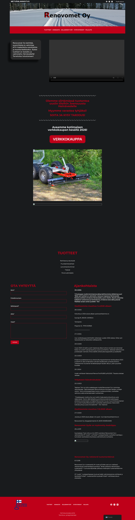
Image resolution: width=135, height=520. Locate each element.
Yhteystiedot (79, 30)
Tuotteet (47, 30)
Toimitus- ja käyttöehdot (67, 515)
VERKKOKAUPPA (67, 139)
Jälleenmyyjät (67, 30)
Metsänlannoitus (20, 1)
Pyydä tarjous (120, 1)
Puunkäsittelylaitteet (67, 264)
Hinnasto (56, 30)
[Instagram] (109, 1)
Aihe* (39, 315)
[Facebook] (106, 1)
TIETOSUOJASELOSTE (67, 513)
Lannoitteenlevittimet (67, 267)
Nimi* (39, 291)
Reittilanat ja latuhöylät (67, 261)
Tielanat (67, 270)
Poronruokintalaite (67, 273)
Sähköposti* (39, 307)
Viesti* (39, 329)
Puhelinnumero (39, 299)
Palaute (88, 30)
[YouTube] (112, 1)
